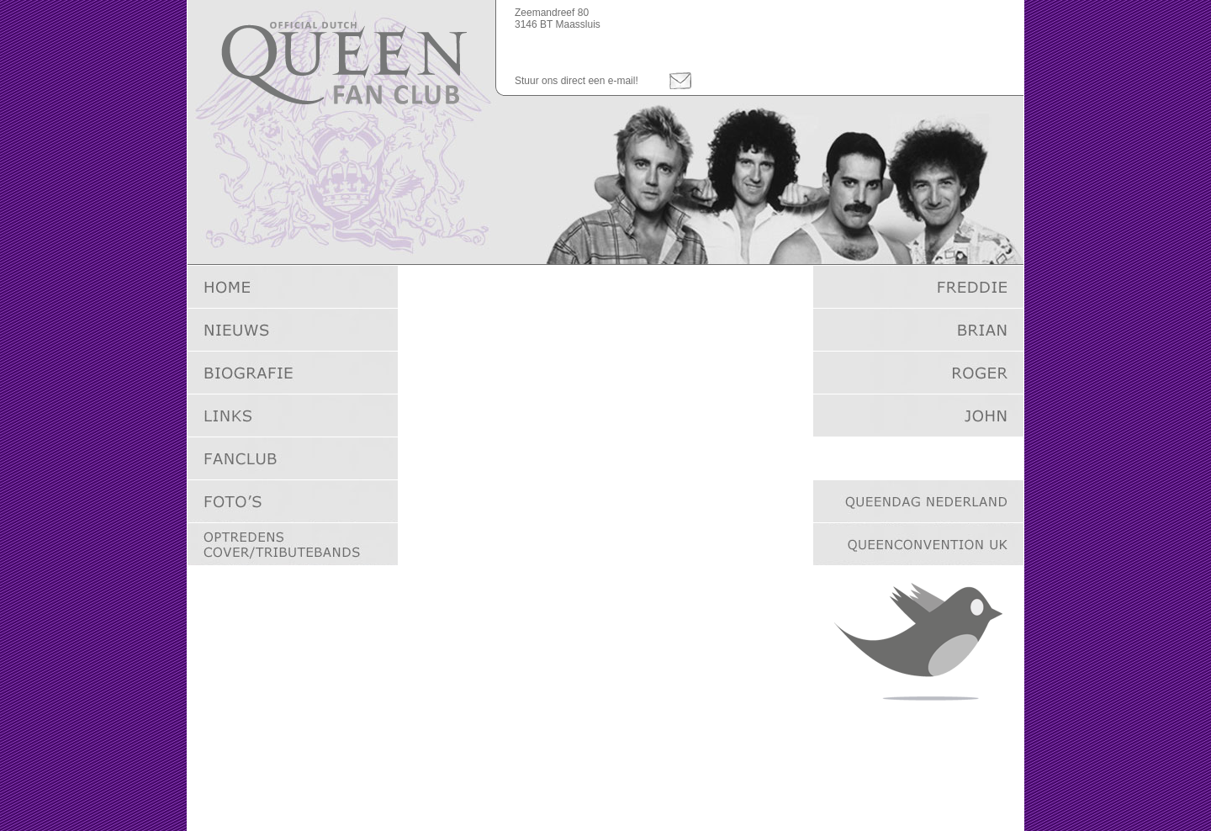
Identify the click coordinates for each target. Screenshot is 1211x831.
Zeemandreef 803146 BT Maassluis (557, 18)
